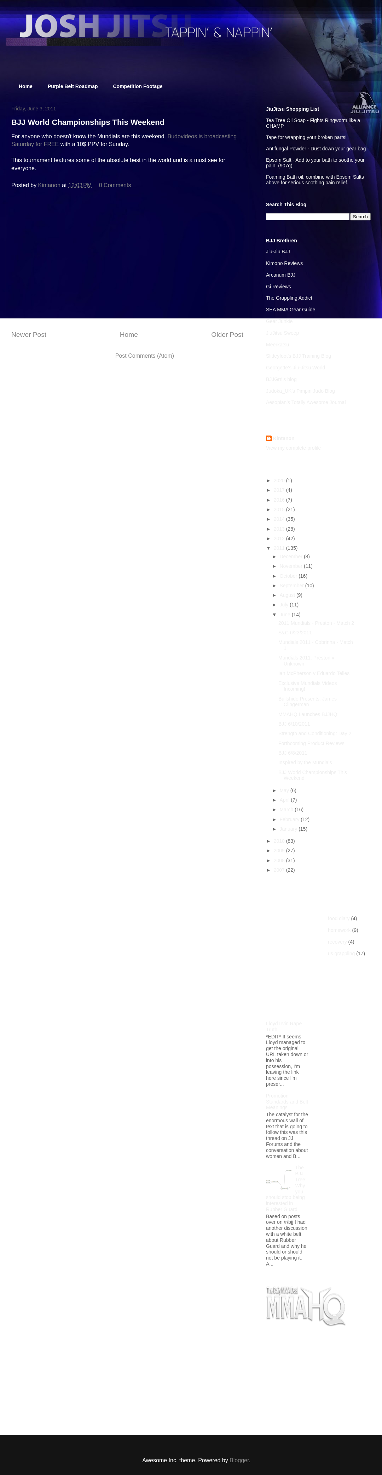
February (290, 819)
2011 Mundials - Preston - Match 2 (316, 623)
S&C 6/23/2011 (295, 632)
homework (339, 930)
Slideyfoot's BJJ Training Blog (298, 356)
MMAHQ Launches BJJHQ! (308, 714)
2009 (280, 850)
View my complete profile (293, 448)
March (287, 809)
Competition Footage (138, 86)
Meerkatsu (277, 344)
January (289, 829)
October (289, 576)
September (292, 585)
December (291, 556)
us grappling (341, 953)
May (284, 790)
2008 (280, 860)
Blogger (239, 1460)
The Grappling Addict (289, 298)
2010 (280, 841)
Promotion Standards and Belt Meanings (287, 1102)
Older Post (227, 334)
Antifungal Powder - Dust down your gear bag (316, 148)
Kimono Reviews (284, 263)
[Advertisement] (127, 285)
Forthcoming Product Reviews (311, 743)
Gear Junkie (279, 321)
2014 (280, 519)
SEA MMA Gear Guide (290, 309)
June (285, 614)
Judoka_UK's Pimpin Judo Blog (300, 391)
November (291, 566)
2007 (280, 870)
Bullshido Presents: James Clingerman (307, 702)
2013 (280, 529)
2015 (280, 509)
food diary (338, 918)
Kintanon (284, 438)
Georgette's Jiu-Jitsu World (295, 367)
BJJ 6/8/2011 (292, 753)
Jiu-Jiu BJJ (278, 251)
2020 (280, 480)
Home (26, 86)
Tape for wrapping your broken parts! (306, 137)
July (284, 604)
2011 (280, 548)
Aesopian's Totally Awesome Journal (306, 402)
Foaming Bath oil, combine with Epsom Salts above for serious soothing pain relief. (315, 179)
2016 (280, 500)
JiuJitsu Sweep (282, 333)
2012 (280, 538)
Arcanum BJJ (280, 275)
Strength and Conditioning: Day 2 (314, 733)
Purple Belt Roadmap (73, 86)
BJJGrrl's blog (281, 379)
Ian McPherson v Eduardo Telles (313, 673)
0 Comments (115, 185)
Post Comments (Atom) (144, 356)
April (285, 800)
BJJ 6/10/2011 (294, 724)
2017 (280, 490)
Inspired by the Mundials (305, 762)
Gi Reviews (278, 286)
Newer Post (28, 334)
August (287, 595)
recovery (337, 942)
